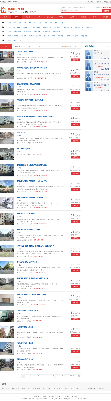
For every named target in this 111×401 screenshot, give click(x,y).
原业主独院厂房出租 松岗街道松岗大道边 (32, 165)
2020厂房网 (101, 389)
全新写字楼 (21, 132)
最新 (18, 46)
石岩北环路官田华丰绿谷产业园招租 (30, 197)
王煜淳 (24, 240)
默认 (6, 46)
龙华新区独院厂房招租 (25, 51)
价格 (30, 46)
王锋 (23, 143)
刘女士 (24, 272)
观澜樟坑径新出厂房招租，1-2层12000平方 (32, 181)
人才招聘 (43, 396)
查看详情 (75, 60)
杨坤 (23, 321)
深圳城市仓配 (91, 389)
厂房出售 (68, 7)
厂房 (16, 17)
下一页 (72, 376)
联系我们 (105, 17)
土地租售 (82, 7)
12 (66, 376)
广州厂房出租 (26, 389)
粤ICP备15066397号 (83, 398)
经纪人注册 (98, 2)
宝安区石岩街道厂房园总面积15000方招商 (32, 68)
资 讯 (94, 17)
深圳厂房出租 (5, 389)
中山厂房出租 (46, 389)
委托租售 (83, 17)
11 (62, 376)
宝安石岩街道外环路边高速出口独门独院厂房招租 (35, 116)
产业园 (28, 17)
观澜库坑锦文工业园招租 (26, 213)
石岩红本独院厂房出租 (25, 327)
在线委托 (67, 396)
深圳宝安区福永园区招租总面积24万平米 (31, 294)
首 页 (5, 17)
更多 (107, 46)
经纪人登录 (90, 2)
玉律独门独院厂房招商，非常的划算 (30, 100)
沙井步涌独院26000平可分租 (27, 262)
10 (57, 376)
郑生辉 (96, 72)
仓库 (38, 17)
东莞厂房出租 (15, 389)
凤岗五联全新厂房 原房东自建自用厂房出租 (32, 278)
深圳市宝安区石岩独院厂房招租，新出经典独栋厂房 (35, 246)
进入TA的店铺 (105, 58)
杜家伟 (24, 62)
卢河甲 (96, 61)
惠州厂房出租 (36, 389)
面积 (42, 46)
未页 (78, 376)
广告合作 (51, 396)
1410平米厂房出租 (23, 149)
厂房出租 (63, 7)
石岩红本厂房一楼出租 (25, 343)
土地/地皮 (50, 17)
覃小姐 (96, 50)
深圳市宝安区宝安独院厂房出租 (28, 230)
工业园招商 (76, 7)
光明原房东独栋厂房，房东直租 (28, 84)
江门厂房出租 (57, 389)
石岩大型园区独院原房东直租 (27, 311)
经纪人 (72, 17)
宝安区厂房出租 (68, 389)
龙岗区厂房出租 (80, 389)
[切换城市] (33, 12)
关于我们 (36, 396)
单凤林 (96, 82)
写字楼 (61, 17)
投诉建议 (59, 396)
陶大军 (24, 175)
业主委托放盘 (107, 2)
